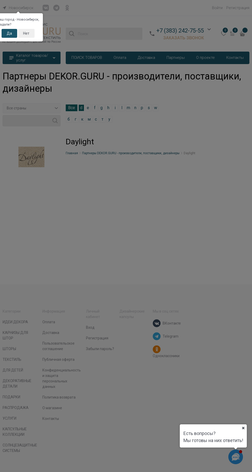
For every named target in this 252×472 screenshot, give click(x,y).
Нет (26, 33)
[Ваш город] (243, 428)
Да (9, 33)
